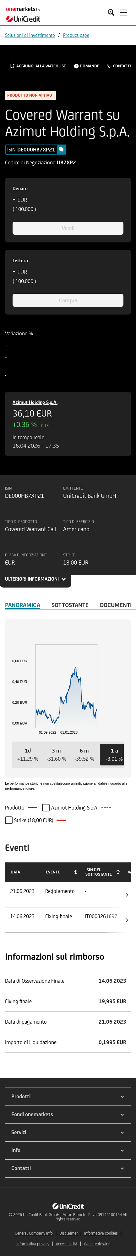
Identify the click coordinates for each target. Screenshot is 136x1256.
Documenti (116, 604)
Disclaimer (68, 1233)
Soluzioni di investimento (30, 35)
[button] (28, 754)
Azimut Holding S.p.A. (35, 402)
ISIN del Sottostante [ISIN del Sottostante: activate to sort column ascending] (98, 872)
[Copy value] (61, 149)
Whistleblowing (97, 1244)
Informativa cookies (101, 1233)
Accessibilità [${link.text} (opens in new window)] (66, 1244)
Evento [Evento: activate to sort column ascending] (53, 872)
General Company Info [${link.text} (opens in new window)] (34, 1233)
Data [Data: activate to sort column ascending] (15, 872)
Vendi (68, 228)
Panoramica (22, 604)
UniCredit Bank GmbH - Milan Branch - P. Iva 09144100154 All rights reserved (75, 1216)
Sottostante (70, 604)
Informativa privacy (32, 1244)
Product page (76, 35)
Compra (68, 300)
